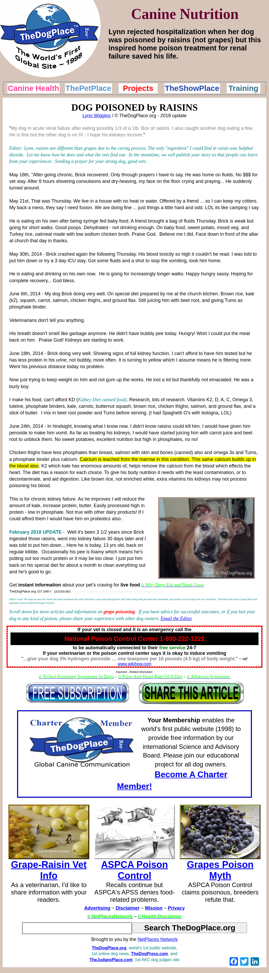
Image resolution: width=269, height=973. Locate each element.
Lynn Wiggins (96, 115)
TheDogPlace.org (109, 948)
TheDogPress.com (149, 953)
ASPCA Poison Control (134, 870)
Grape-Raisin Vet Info (49, 870)
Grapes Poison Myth (220, 870)
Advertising (97, 908)
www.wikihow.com (134, 664)
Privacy (176, 908)
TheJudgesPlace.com (111, 959)
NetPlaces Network (158, 939)
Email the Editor (176, 618)
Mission (154, 908)
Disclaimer (127, 908)
